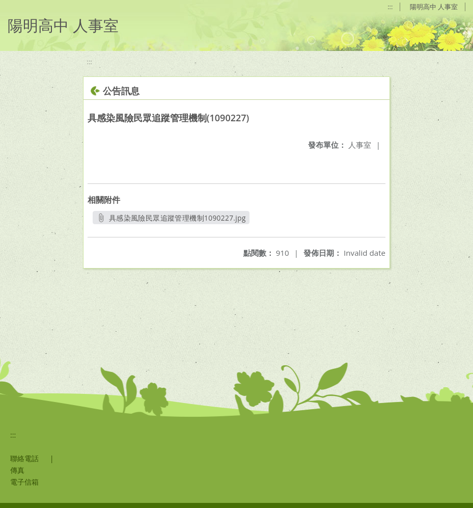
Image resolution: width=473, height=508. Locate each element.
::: (390, 6)
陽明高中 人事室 (434, 6)
